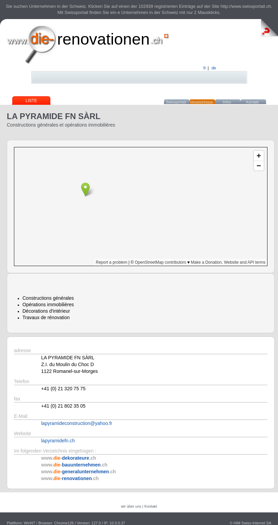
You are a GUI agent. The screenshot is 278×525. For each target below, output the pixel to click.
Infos (227, 102)
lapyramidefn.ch (58, 440)
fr (204, 68)
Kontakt (252, 102)
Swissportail (176, 102)
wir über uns (131, 506)
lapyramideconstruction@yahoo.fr (76, 423)
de (214, 68)
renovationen (103, 39)
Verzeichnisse (201, 102)
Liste (31, 100)
